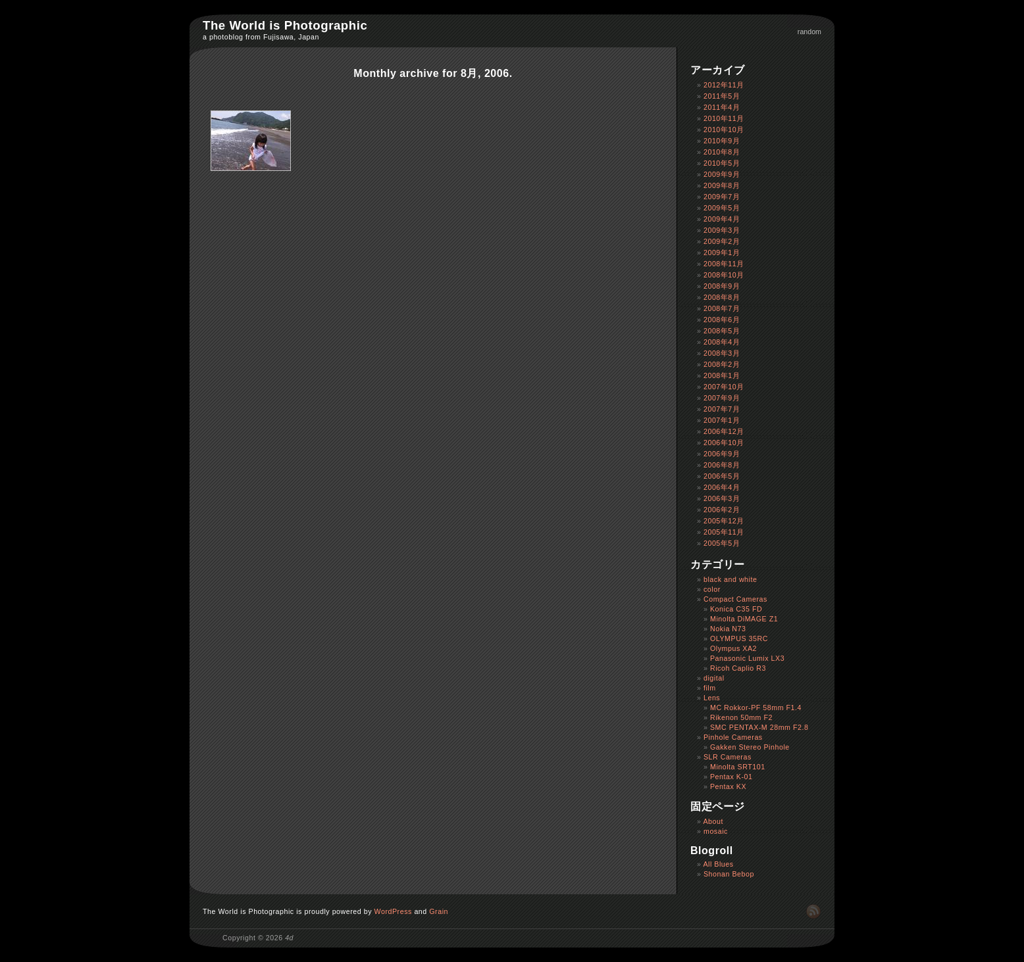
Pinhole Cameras (733, 737)
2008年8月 (722, 297)
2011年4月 (722, 107)
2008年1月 (722, 375)
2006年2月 (722, 510)
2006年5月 (722, 476)
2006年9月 (722, 454)
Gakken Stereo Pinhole (750, 747)
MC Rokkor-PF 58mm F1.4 (756, 707)
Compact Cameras (735, 599)
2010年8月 (722, 152)
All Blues (718, 864)
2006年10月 (724, 442)
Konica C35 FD (736, 609)
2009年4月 (722, 219)
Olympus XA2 (733, 648)
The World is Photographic (285, 25)
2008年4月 (722, 342)
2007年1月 (722, 420)
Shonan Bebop (729, 874)
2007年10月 (724, 387)
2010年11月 (724, 118)
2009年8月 (722, 185)
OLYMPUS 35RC (739, 638)
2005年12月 (724, 521)
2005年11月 (724, 532)
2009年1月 (722, 252)
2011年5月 (722, 96)
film (710, 688)
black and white (730, 579)
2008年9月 (722, 286)
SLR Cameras (728, 757)
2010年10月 (724, 129)
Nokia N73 (728, 629)
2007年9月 (722, 398)
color (712, 589)
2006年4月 (722, 487)
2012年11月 (724, 85)
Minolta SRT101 (737, 767)
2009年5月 (722, 208)
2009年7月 (722, 197)
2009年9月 (722, 174)
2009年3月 (722, 230)
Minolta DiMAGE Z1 (744, 619)
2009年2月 (722, 241)
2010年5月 (722, 163)
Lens (712, 698)
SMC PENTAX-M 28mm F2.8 (759, 727)
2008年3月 (722, 353)
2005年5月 (722, 543)
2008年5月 (722, 331)
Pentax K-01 (731, 777)
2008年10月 (724, 275)
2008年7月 (722, 308)
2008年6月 (722, 320)
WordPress (393, 911)
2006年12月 (724, 431)
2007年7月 (722, 409)
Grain (438, 911)
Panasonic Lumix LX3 (747, 658)
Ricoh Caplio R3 (738, 668)
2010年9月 (722, 141)
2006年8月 (722, 465)
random (809, 32)
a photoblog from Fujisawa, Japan (261, 37)
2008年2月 (722, 364)
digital (714, 678)
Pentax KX (728, 786)
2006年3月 (722, 498)
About (713, 821)
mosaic (716, 831)
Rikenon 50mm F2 (741, 717)
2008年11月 (724, 264)
